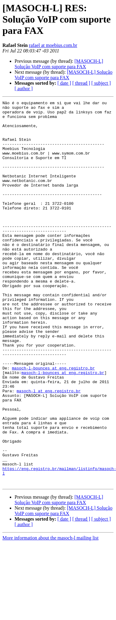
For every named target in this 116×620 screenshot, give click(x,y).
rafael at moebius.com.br (53, 45)
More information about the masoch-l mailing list (50, 614)
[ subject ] (101, 83)
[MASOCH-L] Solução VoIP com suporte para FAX (59, 64)
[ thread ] (81, 83)
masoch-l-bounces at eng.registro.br (53, 422)
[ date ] (64, 83)
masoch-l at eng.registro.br (49, 449)
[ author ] (24, 88)
